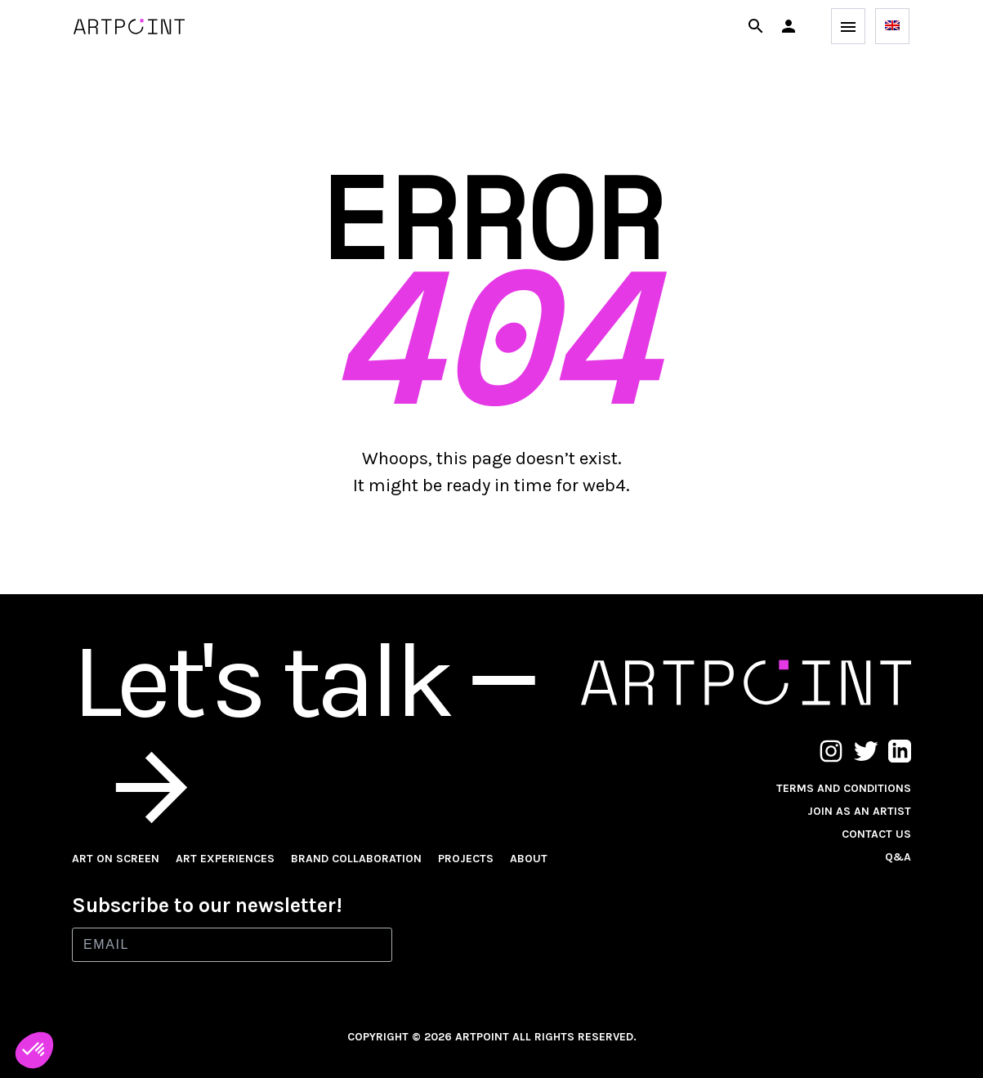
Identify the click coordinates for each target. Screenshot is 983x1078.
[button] (788, 26)
